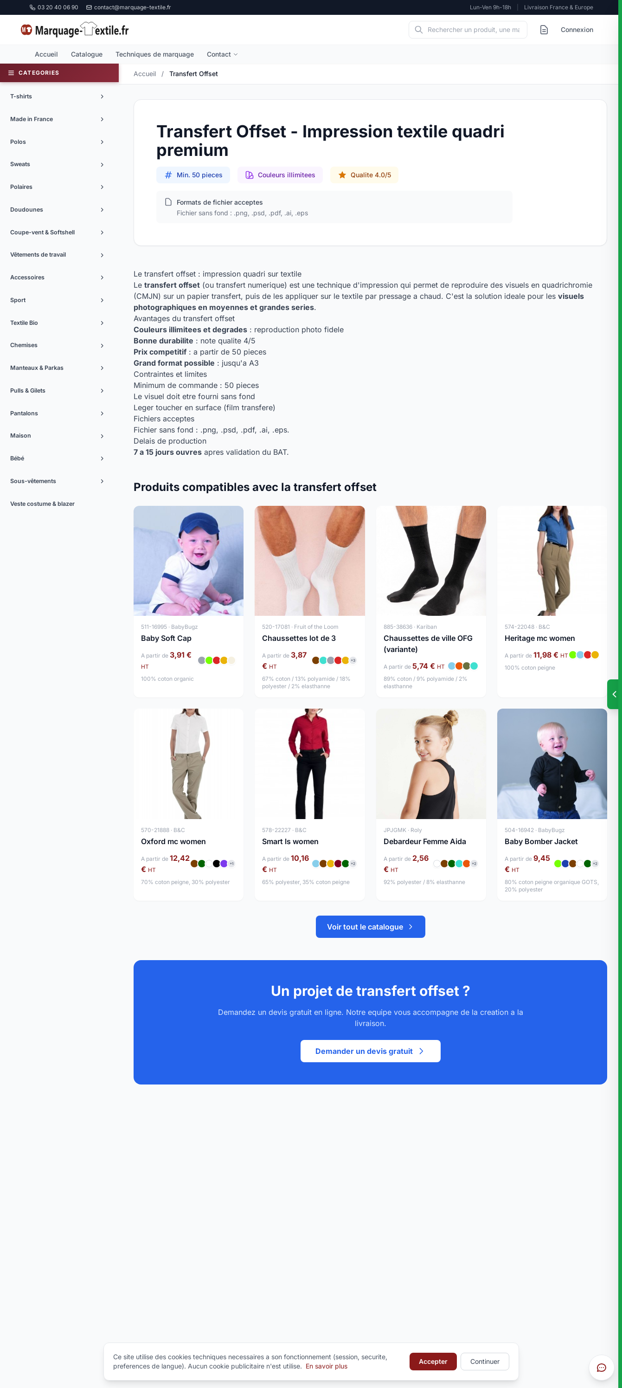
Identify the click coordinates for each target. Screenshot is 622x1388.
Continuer (485, 1361)
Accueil (46, 54)
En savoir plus (326, 1366)
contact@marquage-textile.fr (128, 7)
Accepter (433, 1361)
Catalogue (87, 54)
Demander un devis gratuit (370, 1051)
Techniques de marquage (154, 54)
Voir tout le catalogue (370, 926)
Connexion (577, 29)
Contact (222, 54)
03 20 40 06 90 (53, 7)
